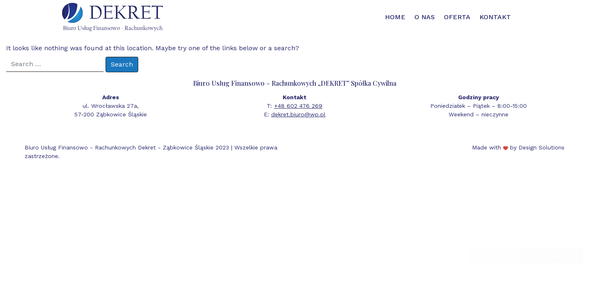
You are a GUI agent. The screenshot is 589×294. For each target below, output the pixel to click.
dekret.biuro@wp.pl (298, 114)
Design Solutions (541, 147)
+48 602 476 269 (298, 105)
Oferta (457, 17)
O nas (424, 17)
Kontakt (495, 17)
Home (395, 17)
